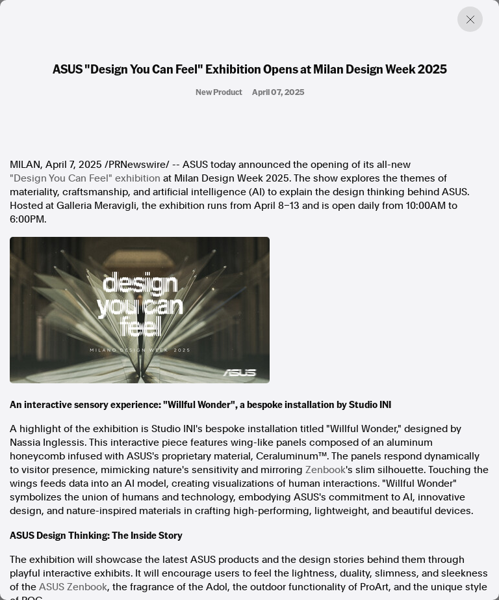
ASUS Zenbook (73, 587)
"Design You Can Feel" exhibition (85, 178)
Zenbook (325, 470)
